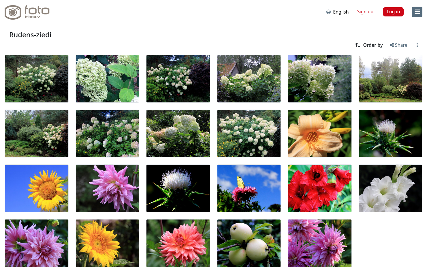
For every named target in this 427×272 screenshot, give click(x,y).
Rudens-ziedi (30, 34)
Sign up (365, 11)
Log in (393, 11)
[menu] (417, 12)
